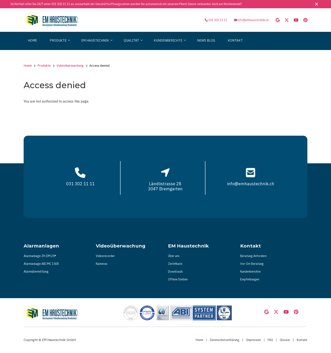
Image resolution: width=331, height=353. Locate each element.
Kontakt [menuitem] (235, 40)
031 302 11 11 (60, 4)
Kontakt (302, 340)
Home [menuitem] (32, 40)
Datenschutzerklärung (224, 340)
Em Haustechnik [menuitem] (96, 44)
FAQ (270, 340)
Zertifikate (175, 264)
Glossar (285, 340)
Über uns (173, 256)
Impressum (253, 340)
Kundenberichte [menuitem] (169, 44)
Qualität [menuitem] (132, 44)
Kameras (101, 264)
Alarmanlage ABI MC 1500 (41, 264)
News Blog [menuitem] (206, 40)
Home (199, 340)
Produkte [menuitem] (58, 44)
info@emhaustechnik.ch (253, 20)
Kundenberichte (250, 271)
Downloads (175, 271)
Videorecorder (105, 256)
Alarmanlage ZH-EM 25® (40, 256)
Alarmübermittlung (36, 271)
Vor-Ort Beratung (252, 264)
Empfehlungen (249, 279)
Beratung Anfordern (253, 256)
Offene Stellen (178, 279)
